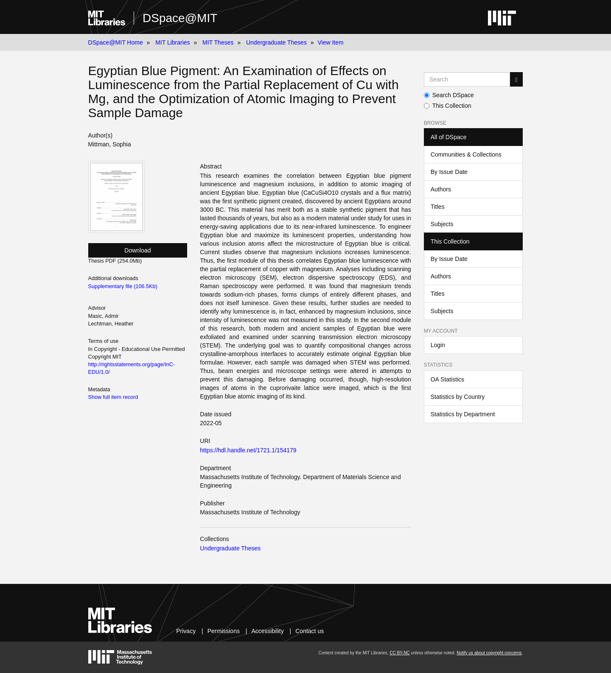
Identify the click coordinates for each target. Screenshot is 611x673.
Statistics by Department (463, 414)
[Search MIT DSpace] (467, 79)
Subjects (442, 224)
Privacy (186, 631)
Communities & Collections (466, 154)
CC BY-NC (399, 653)
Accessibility (267, 631)
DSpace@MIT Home (115, 42)
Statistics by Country (458, 396)
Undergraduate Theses (276, 42)
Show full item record (113, 397)
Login (438, 345)
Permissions (223, 631)
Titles (438, 206)
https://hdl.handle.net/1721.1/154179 (248, 450)
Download (137, 250)
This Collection (447, 105)
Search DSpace (449, 95)
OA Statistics (447, 379)
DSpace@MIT (180, 18)
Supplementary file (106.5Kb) (122, 286)
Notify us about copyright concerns (489, 653)
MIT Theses (217, 42)
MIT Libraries (172, 42)
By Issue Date (449, 171)
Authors (441, 189)
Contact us (309, 631)
